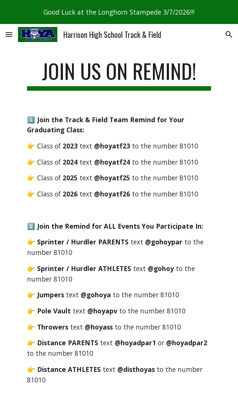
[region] (119, 12)
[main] (119, 74)
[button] (9, 34)
